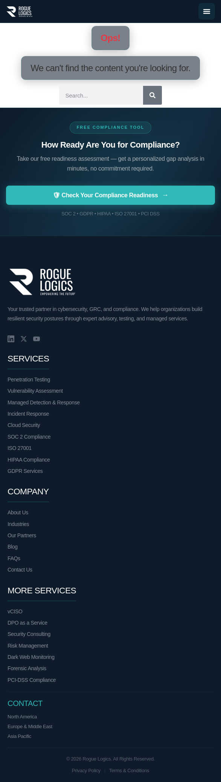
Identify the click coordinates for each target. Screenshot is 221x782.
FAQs (14, 558)
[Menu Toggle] (206, 11)
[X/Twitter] (23, 338)
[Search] (152, 95)
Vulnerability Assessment (35, 391)
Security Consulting (29, 634)
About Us (18, 512)
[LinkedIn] (11, 338)
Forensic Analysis (27, 668)
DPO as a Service (27, 623)
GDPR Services (25, 471)
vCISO (15, 611)
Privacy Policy (86, 770)
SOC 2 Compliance (29, 437)
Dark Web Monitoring (31, 657)
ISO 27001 (20, 448)
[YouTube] (36, 338)
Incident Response (28, 414)
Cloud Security (24, 425)
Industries (18, 524)
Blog (13, 547)
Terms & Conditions (129, 770)
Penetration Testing (29, 380)
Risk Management (28, 646)
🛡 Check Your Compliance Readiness (111, 195)
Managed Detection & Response (44, 402)
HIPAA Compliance (29, 460)
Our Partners (22, 535)
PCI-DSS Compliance (32, 680)
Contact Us (20, 570)
